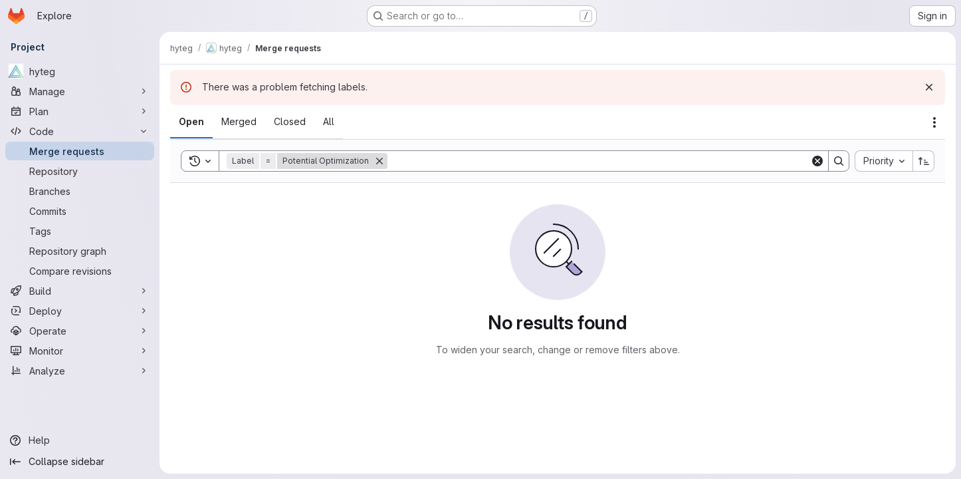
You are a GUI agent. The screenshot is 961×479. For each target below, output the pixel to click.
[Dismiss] (929, 87)
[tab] (191, 121)
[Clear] (817, 161)
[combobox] (883, 161)
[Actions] (934, 122)
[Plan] (79, 111)
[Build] (79, 290)
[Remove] (379, 161)
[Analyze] (79, 370)
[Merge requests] (79, 151)
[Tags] (79, 231)
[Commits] (79, 211)
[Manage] (79, 91)
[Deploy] (79, 310)
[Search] (598, 161)
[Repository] (79, 171)
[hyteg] (79, 71)
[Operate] (79, 330)
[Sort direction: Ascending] (923, 161)
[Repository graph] (79, 250)
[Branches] (79, 191)
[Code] (79, 131)
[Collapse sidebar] (79, 461)
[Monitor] (79, 350)
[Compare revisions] (79, 270)
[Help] (79, 440)
